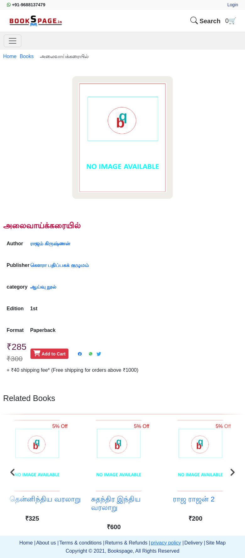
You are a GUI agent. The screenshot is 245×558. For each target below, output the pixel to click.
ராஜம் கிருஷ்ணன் (50, 243)
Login (232, 4)
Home (10, 56)
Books (27, 56)
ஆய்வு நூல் (43, 287)
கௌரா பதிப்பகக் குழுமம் (59, 265)
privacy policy (166, 542)
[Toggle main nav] (12, 41)
